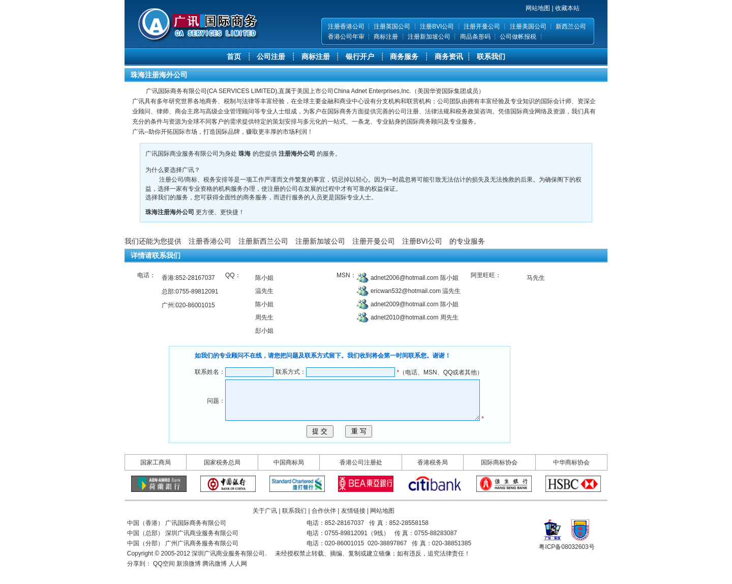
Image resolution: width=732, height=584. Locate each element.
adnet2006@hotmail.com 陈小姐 (414, 277)
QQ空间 (164, 578)
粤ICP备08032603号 (566, 562)
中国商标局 (288, 477)
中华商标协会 (571, 477)
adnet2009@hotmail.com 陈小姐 (414, 304)
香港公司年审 (346, 36)
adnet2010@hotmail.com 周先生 (414, 317)
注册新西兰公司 (263, 241)
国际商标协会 (499, 477)
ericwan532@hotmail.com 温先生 (415, 291)
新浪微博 (188, 578)
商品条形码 (475, 36)
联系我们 (491, 56)
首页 (234, 56)
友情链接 (353, 526)
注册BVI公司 (437, 26)
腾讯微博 (214, 578)
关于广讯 (265, 526)
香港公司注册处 (361, 477)
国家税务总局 (222, 477)
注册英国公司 (392, 26)
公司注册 (271, 56)
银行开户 (360, 56)
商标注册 (386, 36)
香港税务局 (432, 477)
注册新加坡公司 (429, 36)
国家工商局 (155, 477)
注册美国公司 (528, 26)
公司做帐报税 (518, 36)
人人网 (238, 578)
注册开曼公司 (482, 26)
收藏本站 (567, 8)
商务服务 (404, 56)
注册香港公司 (346, 26)
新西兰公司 (571, 26)
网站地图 (538, 8)
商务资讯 (449, 56)
